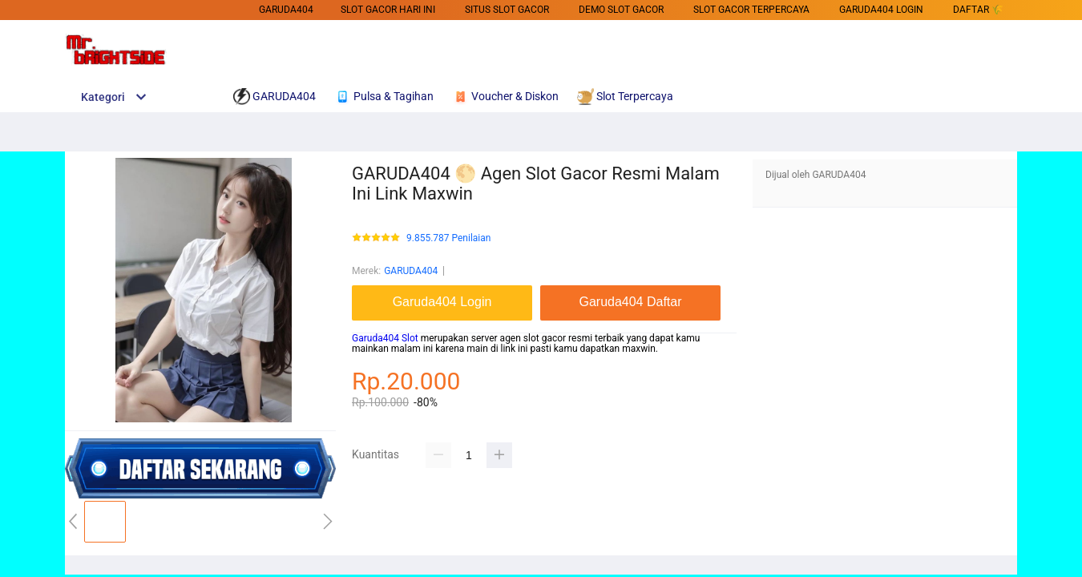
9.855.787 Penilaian (448, 238)
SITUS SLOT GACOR (507, 9)
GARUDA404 (286, 9)
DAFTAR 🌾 (978, 9)
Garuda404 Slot (385, 338)
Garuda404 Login (881, 9)
